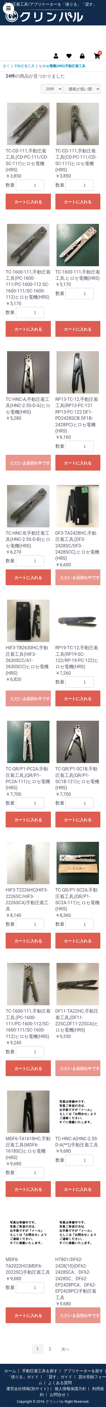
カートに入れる (28, 202)
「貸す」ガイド (58, 1377)
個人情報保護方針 (70, 1388)
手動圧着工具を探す (40, 1371)
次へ (65, 1349)
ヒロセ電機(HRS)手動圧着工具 (62, 66)
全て (6, 66)
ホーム (10, 1371)
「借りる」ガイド (23, 1377)
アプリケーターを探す (83, 1371)
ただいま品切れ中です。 (30, 463)
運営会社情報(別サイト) (27, 1388)
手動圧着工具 (24, 66)
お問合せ (58, 1394)
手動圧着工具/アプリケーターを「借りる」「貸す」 (50, 4)
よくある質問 (60, 1382)
